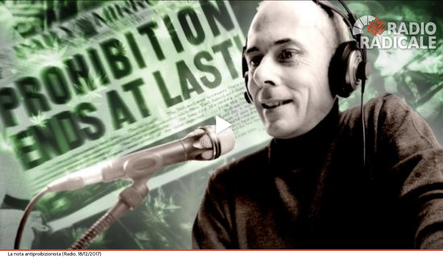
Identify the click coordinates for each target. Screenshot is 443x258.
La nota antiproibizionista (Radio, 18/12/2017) (54, 254)
